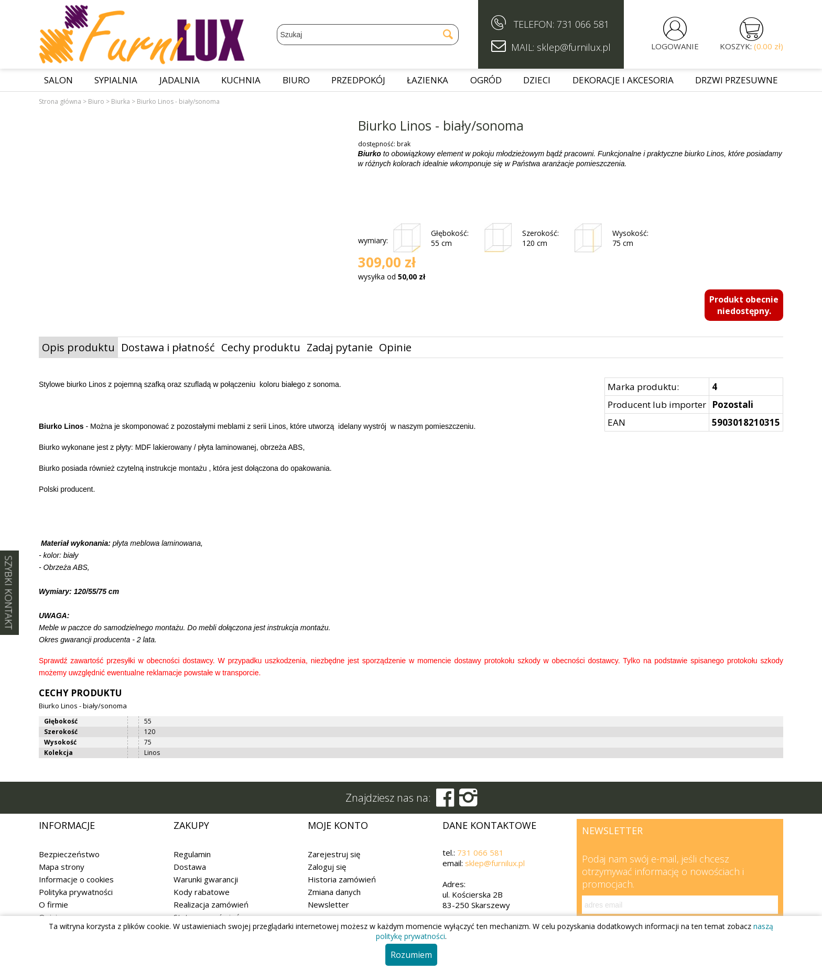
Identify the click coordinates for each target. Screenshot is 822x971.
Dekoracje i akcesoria (623, 80)
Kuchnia (241, 80)
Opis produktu (78, 347)
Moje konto (338, 825)
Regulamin (192, 854)
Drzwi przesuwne (736, 80)
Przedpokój (358, 80)
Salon (58, 80)
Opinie (395, 347)
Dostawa (190, 866)
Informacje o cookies (76, 879)
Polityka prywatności (76, 892)
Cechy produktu (260, 347)
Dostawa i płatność (168, 347)
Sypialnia (115, 80)
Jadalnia (179, 80)
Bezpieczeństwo (69, 854)
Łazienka (427, 80)
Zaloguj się (327, 866)
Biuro (296, 80)
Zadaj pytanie (340, 347)
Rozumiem (411, 955)
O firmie (53, 904)
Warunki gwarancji (206, 879)
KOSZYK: (751, 46)
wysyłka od (391, 277)
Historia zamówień (342, 879)
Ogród (486, 80)
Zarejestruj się (334, 854)
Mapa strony (61, 866)
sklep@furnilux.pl (495, 863)
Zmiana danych (334, 892)
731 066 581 (583, 24)
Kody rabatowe (202, 892)
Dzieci (536, 80)
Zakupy (191, 825)
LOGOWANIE (675, 46)
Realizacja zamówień (211, 904)
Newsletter (328, 904)
